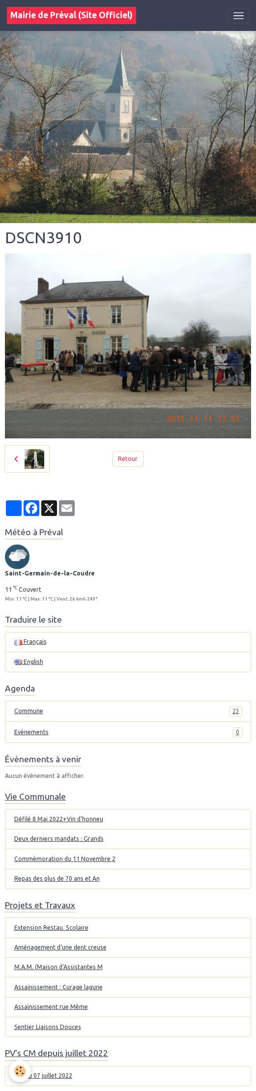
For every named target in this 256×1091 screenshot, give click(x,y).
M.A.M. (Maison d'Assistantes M (58, 967)
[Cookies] (20, 1071)
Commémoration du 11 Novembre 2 (64, 859)
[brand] (71, 15)
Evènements (128, 732)
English (28, 662)
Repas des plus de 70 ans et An (57, 878)
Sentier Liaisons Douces (47, 1027)
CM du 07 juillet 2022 (43, 1075)
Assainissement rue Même (51, 1007)
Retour (128, 459)
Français (30, 641)
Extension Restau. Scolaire (51, 927)
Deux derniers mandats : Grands (59, 838)
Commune (128, 711)
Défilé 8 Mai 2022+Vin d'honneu (58, 819)
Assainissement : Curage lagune (58, 987)
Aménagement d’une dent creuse (60, 947)
